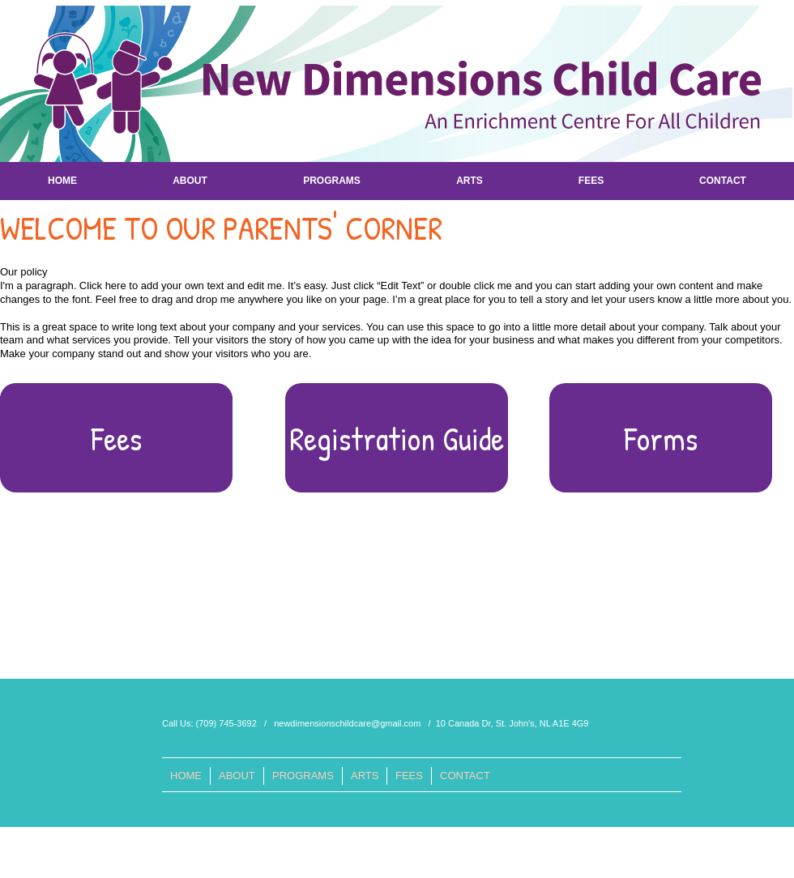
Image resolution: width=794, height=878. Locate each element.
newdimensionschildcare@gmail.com (347, 723)
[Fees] (116, 437)
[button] (396, 437)
